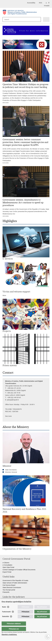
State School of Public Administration (15, 583)
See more (8, 416)
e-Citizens (6, 563)
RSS (40, 3)
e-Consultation (7, 565)
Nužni (4, 611)
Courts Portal (7, 601)
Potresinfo (6, 592)
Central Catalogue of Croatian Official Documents (19, 570)
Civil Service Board (9, 585)
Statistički (5, 621)
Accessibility (31, 3)
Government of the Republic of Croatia (15, 580)
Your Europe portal (9, 590)
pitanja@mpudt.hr (13, 400)
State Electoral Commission (12, 587)
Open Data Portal (8, 567)
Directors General (11, 472)
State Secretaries (11, 470)
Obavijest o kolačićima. (9, 634)
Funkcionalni (6, 616)
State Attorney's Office (10, 603)
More (4, 295)
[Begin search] (39, 19)
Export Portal (7, 572)
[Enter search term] (12, 19)
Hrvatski (46, 5)
